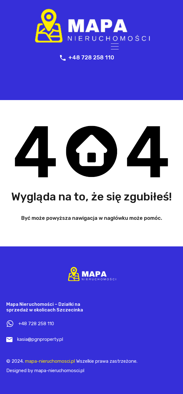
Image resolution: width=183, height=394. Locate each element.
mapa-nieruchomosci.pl (50, 361)
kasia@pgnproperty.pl (40, 339)
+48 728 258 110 (91, 57)
